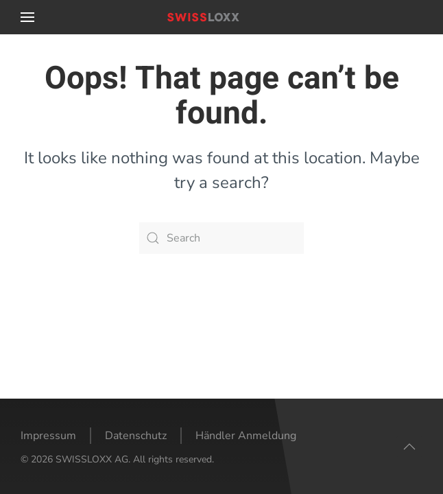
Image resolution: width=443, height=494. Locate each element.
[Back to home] (221, 17)
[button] (27, 17)
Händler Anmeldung (245, 435)
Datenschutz (136, 435)
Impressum (48, 435)
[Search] (221, 238)
